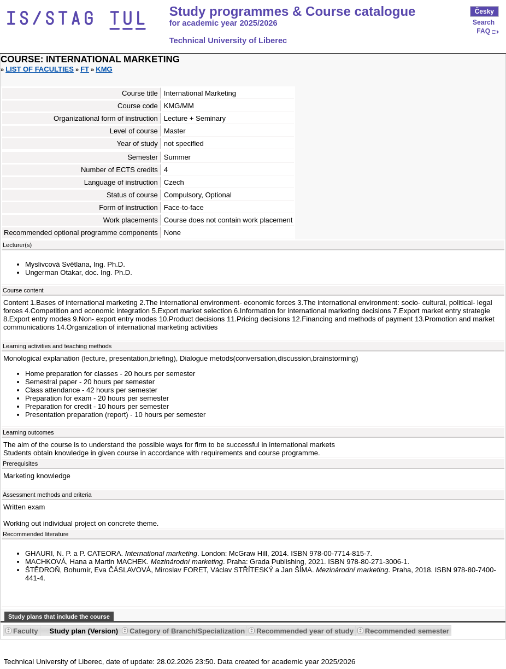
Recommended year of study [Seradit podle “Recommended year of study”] (305, 631)
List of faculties (39, 69)
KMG (104, 69)
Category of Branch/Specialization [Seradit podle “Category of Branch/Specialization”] (187, 631)
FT (84, 69)
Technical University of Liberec (228, 40)
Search (484, 22)
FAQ (483, 31)
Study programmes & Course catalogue (292, 11)
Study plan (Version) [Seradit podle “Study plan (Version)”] (84, 631)
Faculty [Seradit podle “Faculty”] (25, 631)
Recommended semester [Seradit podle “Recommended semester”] (407, 631)
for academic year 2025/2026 (223, 23)
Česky (484, 11)
